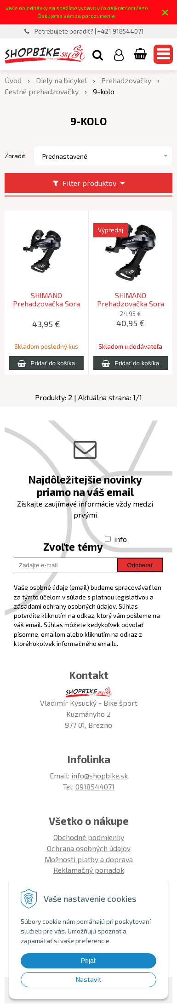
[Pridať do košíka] (46, 363)
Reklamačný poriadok (88, 869)
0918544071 (94, 786)
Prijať (88, 960)
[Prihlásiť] (119, 54)
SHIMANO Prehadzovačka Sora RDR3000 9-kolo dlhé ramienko (46, 303)
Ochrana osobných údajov (89, 848)
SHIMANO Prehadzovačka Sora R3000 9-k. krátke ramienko (130, 303)
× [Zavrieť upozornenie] (165, 12)
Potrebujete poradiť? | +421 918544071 (89, 31)
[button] (98, 54)
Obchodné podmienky (88, 837)
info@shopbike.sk (99, 775)
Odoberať (140, 565)
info (120, 539)
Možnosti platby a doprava (89, 859)
